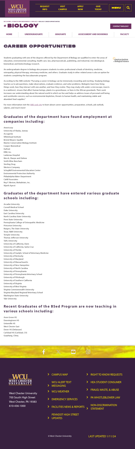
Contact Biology (121, 26)
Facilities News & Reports (68, 407)
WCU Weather (60, 391)
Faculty (124, 34)
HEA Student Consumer (106, 382)
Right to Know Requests (106, 374)
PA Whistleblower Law (105, 397)
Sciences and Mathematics (21, 21)
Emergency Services (64, 399)
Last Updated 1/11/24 (102, 436)
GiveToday (98, 8)
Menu (116, 7)
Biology (34, 21)
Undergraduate (34, 34)
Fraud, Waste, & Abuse (105, 389)
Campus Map (60, 374)
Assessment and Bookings (93, 34)
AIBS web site (36, 104)
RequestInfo (44, 8)
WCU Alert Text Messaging (61, 383)
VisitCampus (62, 8)
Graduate (60, 34)
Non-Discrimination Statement (104, 406)
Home (9, 34)
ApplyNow (80, 8)
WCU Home (7, 21)
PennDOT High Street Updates (65, 416)
